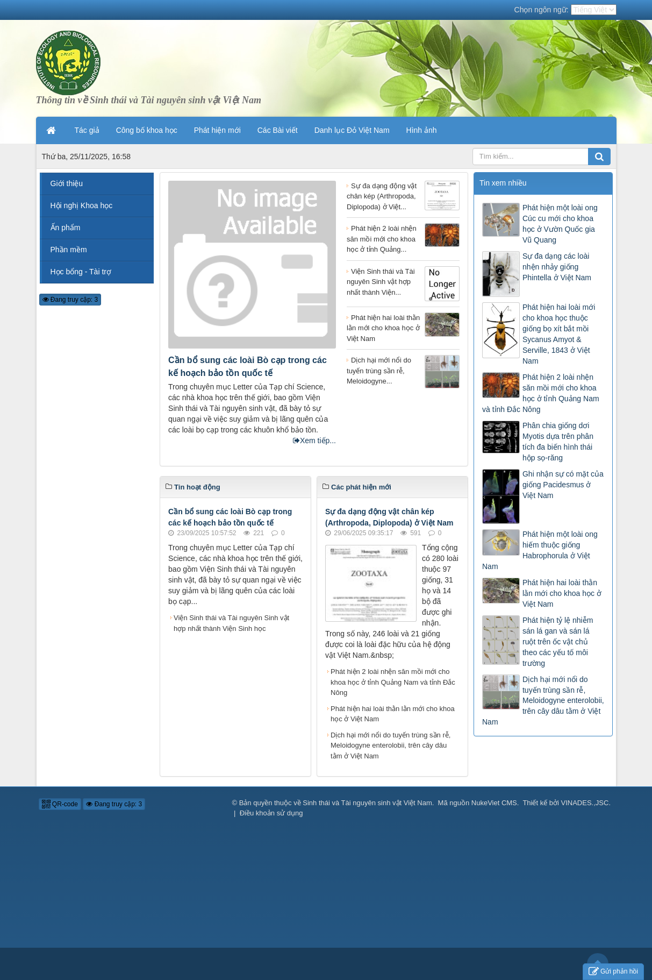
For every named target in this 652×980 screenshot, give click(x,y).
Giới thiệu (67, 183)
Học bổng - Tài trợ (81, 271)
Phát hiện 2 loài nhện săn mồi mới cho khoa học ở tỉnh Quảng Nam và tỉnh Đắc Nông (393, 682)
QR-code (60, 804)
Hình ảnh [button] (421, 130)
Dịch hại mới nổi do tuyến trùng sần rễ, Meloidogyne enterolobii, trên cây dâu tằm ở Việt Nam (390, 745)
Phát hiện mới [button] (217, 130)
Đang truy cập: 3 (70, 299)
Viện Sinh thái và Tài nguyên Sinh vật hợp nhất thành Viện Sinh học (231, 623)
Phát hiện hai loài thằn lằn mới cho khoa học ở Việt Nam (393, 714)
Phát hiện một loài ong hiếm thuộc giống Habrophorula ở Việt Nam (540, 550)
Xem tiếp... (314, 440)
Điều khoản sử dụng (271, 813)
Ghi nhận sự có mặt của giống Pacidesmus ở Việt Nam (563, 485)
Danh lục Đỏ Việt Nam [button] (352, 130)
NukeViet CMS (494, 803)
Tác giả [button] (87, 130)
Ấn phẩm (66, 227)
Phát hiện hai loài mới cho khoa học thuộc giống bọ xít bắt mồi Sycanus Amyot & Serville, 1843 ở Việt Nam (558, 334)
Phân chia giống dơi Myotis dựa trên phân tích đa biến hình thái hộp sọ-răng (557, 441)
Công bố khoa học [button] (146, 130)
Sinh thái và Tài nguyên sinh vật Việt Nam (367, 803)
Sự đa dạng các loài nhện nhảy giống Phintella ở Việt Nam (556, 267)
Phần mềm (69, 249)
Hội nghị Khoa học (82, 205)
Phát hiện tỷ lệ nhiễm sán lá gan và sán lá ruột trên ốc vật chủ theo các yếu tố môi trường (557, 641)
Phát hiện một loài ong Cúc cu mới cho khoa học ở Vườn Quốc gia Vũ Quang (560, 223)
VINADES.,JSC (585, 803)
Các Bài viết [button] (277, 130)
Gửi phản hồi (613, 972)
